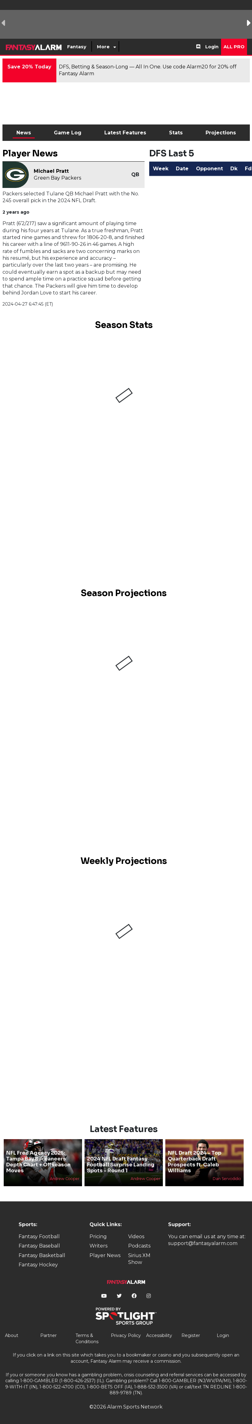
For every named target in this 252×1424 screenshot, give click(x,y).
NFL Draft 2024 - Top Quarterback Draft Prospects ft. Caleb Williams (194, 1162)
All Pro (234, 47)
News (23, 133)
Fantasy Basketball (42, 1255)
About (11, 1335)
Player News (104, 1255)
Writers (98, 1246)
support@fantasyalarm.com (202, 1243)
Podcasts (139, 1246)
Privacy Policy (126, 1335)
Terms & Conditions (87, 1338)
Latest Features (125, 133)
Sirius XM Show (139, 1258)
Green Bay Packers (57, 178)
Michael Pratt (51, 171)
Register (190, 1335)
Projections (221, 133)
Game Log (67, 133)
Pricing (98, 1236)
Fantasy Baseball (39, 1246)
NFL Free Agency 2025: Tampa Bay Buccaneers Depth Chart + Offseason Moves (38, 1162)
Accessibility (159, 1335)
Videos (136, 1236)
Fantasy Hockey (38, 1265)
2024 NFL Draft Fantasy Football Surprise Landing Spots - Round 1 (120, 1165)
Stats (176, 133)
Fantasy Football (39, 1236)
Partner (48, 1335)
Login (212, 47)
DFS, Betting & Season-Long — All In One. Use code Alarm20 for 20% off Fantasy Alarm (148, 70)
